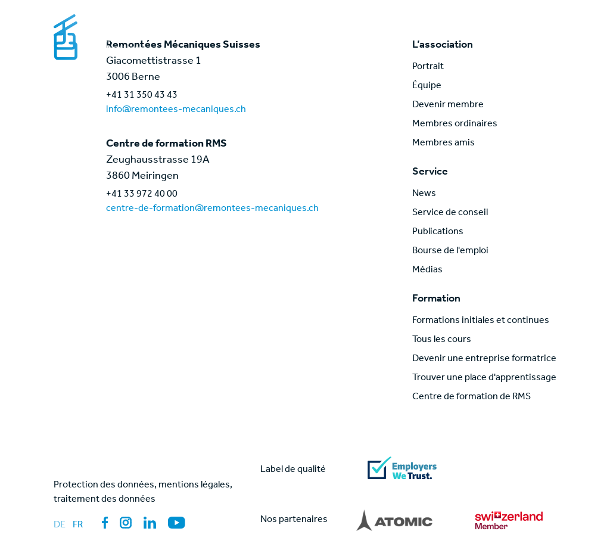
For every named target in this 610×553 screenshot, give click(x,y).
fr (78, 525)
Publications (437, 232)
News (424, 194)
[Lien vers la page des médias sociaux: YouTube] (176, 523)
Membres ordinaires (454, 124)
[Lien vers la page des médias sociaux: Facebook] (105, 523)
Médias (427, 270)
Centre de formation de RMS (471, 397)
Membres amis (443, 143)
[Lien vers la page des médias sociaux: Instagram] (126, 523)
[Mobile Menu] (544, 26)
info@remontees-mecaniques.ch (176, 110)
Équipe (426, 86)
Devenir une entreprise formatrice (484, 359)
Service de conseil (450, 213)
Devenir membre (448, 105)
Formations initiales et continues (480, 321)
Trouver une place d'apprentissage (484, 378)
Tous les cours (441, 340)
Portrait (428, 67)
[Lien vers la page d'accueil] (115, 33)
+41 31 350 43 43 (142, 96)
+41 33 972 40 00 (142, 195)
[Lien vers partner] (394, 520)
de (60, 525)
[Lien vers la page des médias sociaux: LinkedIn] (150, 523)
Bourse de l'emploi (450, 251)
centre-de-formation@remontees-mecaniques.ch (212, 209)
